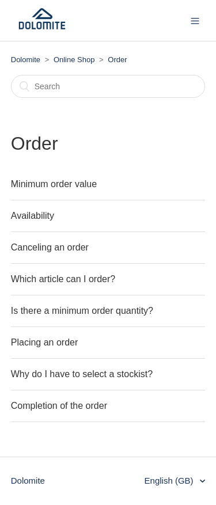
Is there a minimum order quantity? (82, 311)
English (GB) (170, 480)
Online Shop (74, 59)
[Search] (108, 86)
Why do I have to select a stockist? (82, 374)
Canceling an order (50, 247)
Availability (32, 216)
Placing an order (44, 342)
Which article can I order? (63, 279)
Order (117, 59)
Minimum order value (54, 184)
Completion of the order (59, 406)
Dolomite (25, 59)
